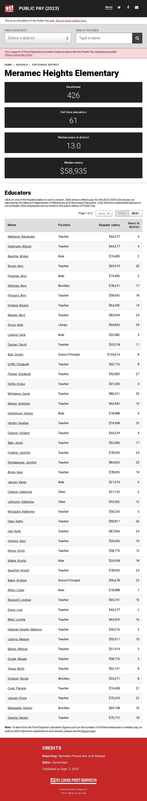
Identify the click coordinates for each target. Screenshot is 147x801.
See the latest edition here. (71, 20)
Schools (22, 65)
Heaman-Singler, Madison (25, 629)
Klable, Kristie (17, 561)
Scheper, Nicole (18, 678)
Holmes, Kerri (17, 541)
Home (8, 65)
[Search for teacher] (109, 38)
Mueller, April (16, 315)
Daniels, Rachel (18, 718)
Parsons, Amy (17, 295)
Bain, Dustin (15, 354)
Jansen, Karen (17, 482)
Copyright (66, 789)
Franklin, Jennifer (19, 453)
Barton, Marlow (18, 649)
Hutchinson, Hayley (20, 413)
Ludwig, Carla (16, 335)
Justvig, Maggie (18, 639)
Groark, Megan (17, 659)
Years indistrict (133, 225)
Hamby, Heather (18, 423)
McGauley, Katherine (21, 511)
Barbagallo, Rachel (20, 708)
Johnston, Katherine (21, 502)
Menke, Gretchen (19, 403)
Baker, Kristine (17, 580)
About (85, 731)
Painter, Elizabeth (19, 374)
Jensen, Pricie (17, 698)
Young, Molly (16, 668)
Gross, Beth (15, 325)
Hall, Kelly (14, 531)
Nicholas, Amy (17, 286)
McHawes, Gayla (19, 394)
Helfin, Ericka (16, 384)
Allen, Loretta (16, 619)
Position (64, 225)
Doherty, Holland (18, 433)
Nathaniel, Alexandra (21, 236)
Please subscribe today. (19, 54)
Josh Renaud (96, 756)
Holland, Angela (18, 305)
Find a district (16, 30)
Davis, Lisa (15, 610)
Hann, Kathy (15, 521)
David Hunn (60, 762)
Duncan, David (17, 344)
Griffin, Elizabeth (18, 364)
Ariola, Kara (15, 472)
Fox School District (45, 65)
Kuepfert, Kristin (18, 570)
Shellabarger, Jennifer (22, 462)
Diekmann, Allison (19, 246)
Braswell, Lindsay (19, 600)
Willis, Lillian (16, 590)
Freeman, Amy (17, 276)
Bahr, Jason (15, 443)
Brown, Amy (15, 266)
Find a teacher (87, 30)
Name (12, 225)
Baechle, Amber (18, 256)
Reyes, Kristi (16, 551)
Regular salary (109, 225)
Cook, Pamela (17, 688)
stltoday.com (81, 789)
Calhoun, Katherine (20, 492)
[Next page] (135, 213)
